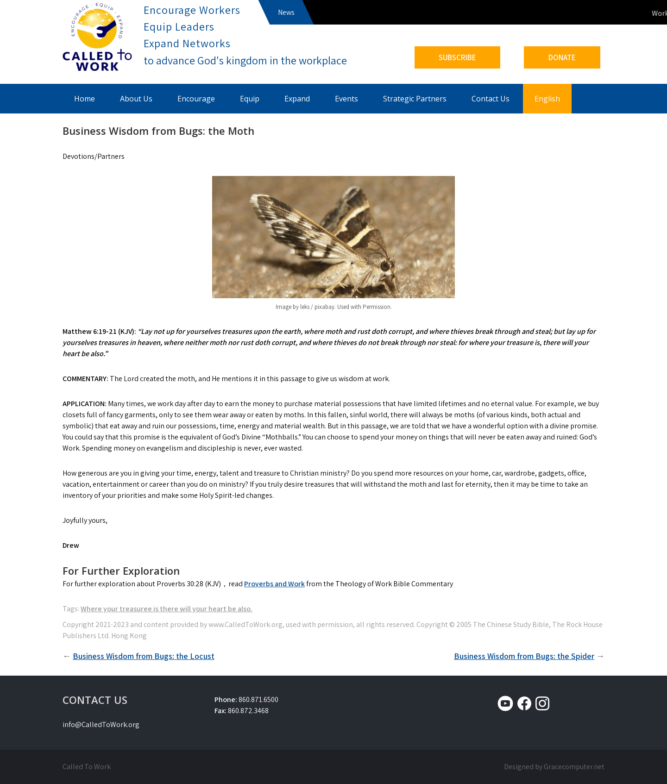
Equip (249, 99)
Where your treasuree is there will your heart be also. (166, 609)
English (547, 99)
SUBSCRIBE (457, 57)
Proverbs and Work (274, 584)
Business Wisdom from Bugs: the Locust (143, 656)
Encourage (196, 99)
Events (346, 99)
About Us (136, 99)
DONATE (562, 57)
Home (84, 99)
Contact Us (491, 99)
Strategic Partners (415, 99)
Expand (297, 99)
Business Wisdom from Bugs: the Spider (524, 656)
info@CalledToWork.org (101, 724)
